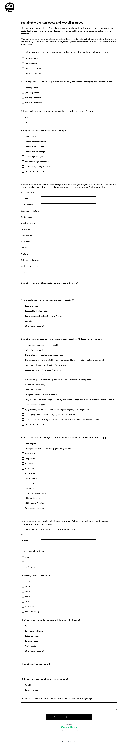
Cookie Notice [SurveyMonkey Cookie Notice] (72, 743)
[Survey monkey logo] (69, 728)
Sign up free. (79, 731)
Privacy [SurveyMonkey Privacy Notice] (64, 743)
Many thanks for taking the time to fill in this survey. (69, 718)
